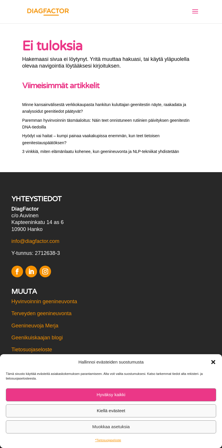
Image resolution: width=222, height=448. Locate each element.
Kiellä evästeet (111, 410)
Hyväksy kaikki (111, 394)
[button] (213, 362)
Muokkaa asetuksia (111, 426)
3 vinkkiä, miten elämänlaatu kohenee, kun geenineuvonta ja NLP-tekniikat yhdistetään (100, 151)
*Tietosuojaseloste (108, 440)
